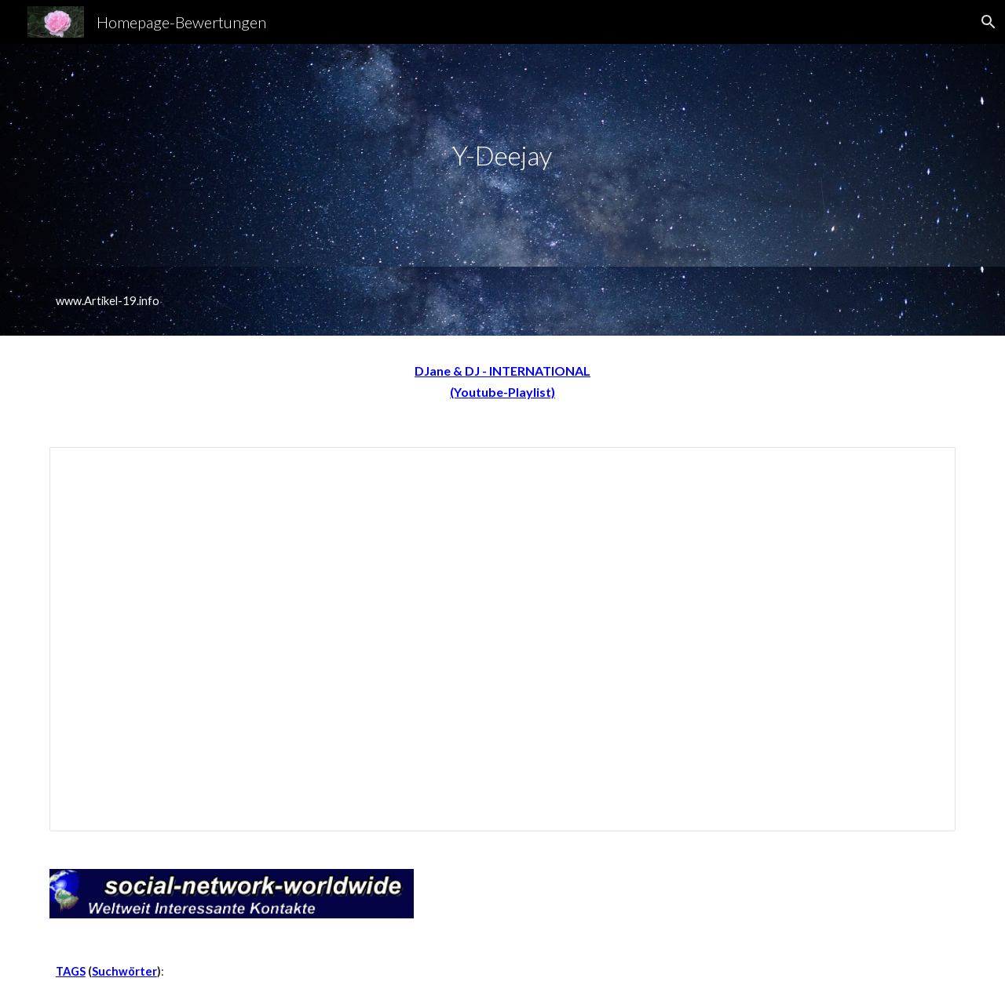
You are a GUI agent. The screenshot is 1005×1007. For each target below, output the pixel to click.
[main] (502, 155)
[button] (986, 22)
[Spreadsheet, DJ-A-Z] (502, 639)
